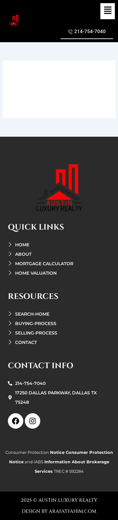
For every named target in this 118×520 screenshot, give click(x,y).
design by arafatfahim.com (59, 511)
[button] (107, 11)
